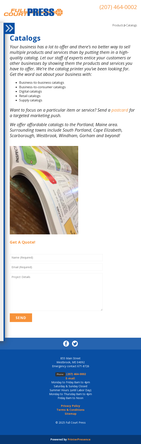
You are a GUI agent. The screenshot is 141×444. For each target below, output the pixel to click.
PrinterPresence (79, 439)
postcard (119, 110)
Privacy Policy (70, 406)
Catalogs (131, 25)
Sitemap (70, 414)
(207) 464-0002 (118, 7)
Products (118, 25)
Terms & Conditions (70, 410)
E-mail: (70, 378)
